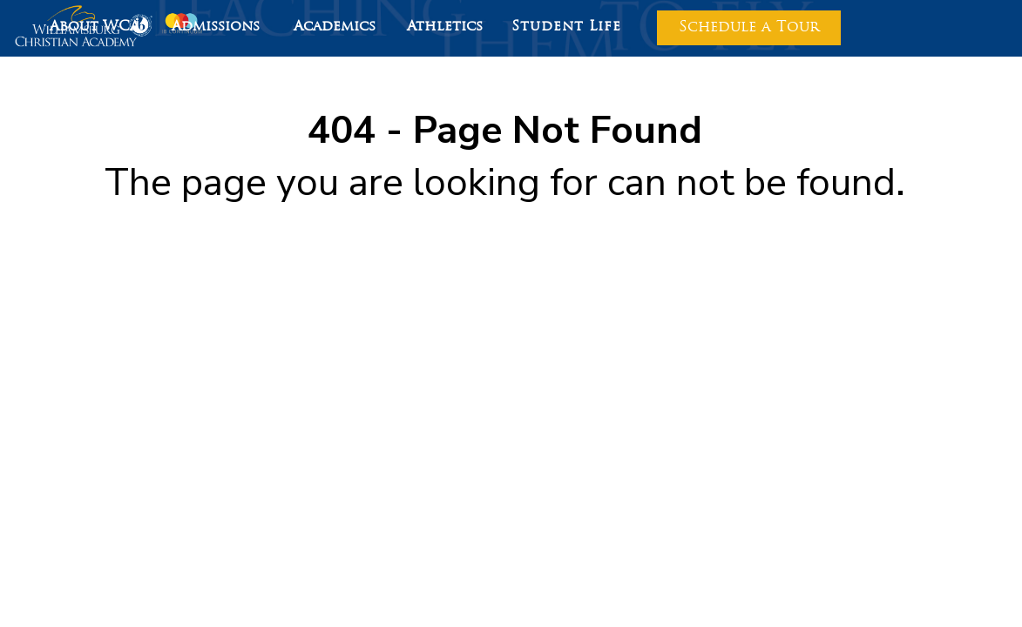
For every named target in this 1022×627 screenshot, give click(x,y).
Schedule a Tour (749, 27)
